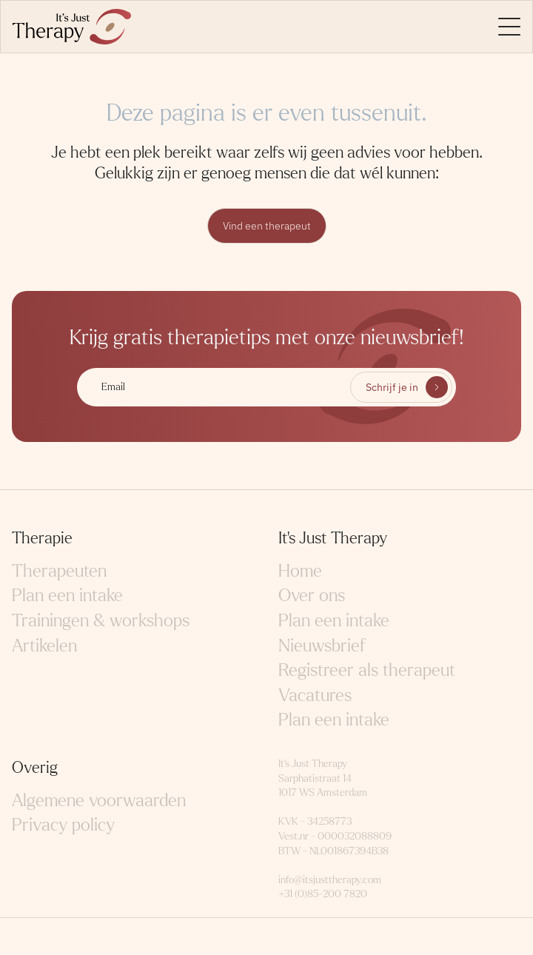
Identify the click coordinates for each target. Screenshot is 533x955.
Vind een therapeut (267, 225)
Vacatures (315, 695)
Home (300, 571)
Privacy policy (63, 825)
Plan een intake (67, 595)
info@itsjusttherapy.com (329, 879)
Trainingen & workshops (101, 620)
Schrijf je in (392, 387)
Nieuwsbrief (322, 646)
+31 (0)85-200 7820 (322, 893)
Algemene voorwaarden (99, 800)
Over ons (311, 595)
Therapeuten (59, 571)
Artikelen (44, 646)
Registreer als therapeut (366, 670)
